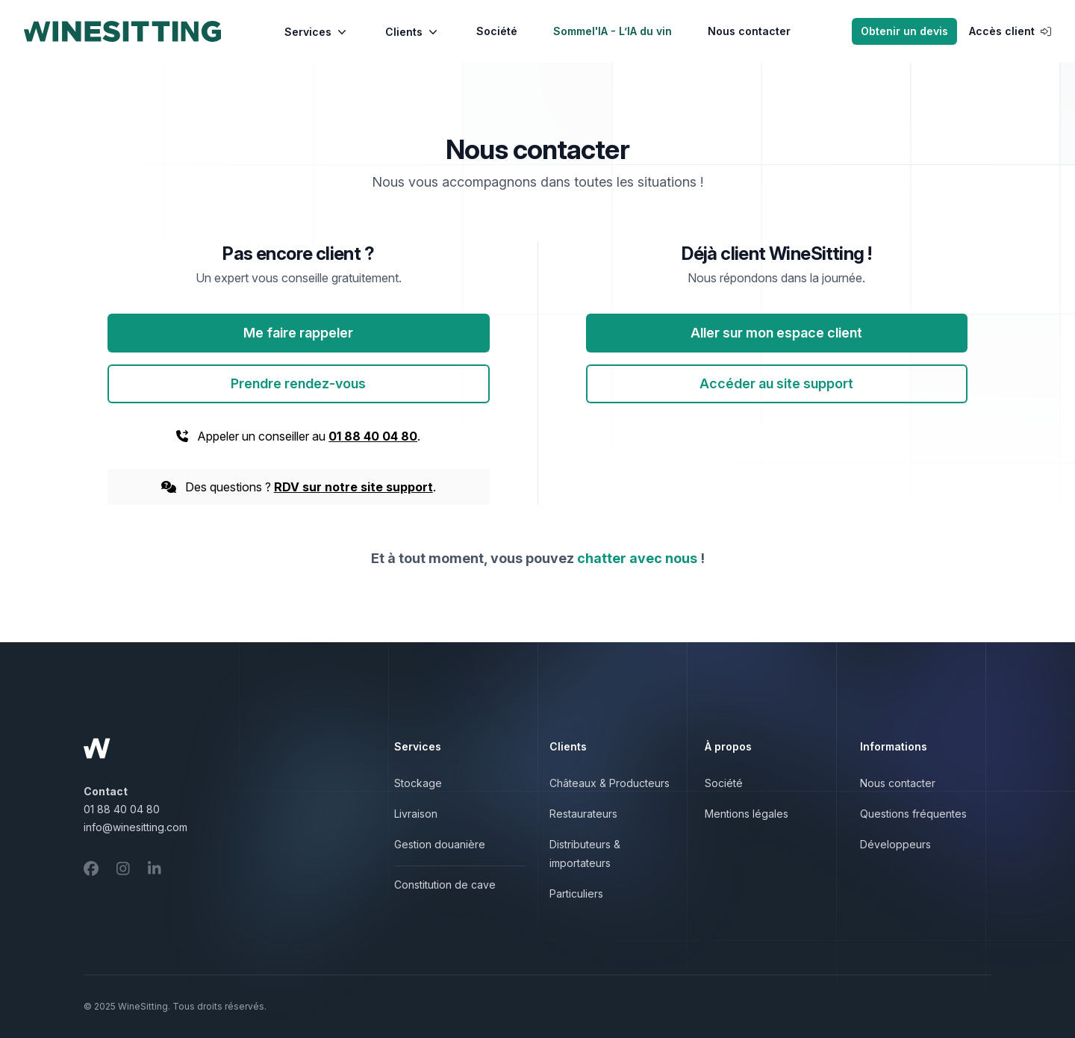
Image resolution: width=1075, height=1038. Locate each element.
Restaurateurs (583, 813)
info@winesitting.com (135, 827)
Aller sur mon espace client (776, 333)
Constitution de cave (445, 884)
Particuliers (576, 893)
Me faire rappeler (298, 333)
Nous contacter (749, 31)
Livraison (415, 813)
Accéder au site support (776, 383)
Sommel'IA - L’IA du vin (612, 31)
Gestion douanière (439, 844)
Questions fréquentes (913, 813)
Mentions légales (746, 813)
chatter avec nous (637, 558)
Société (496, 31)
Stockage (418, 783)
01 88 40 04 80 (372, 436)
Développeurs (895, 844)
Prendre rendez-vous (298, 383)
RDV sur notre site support (353, 486)
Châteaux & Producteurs (609, 783)
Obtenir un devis (904, 31)
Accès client (1010, 31)
